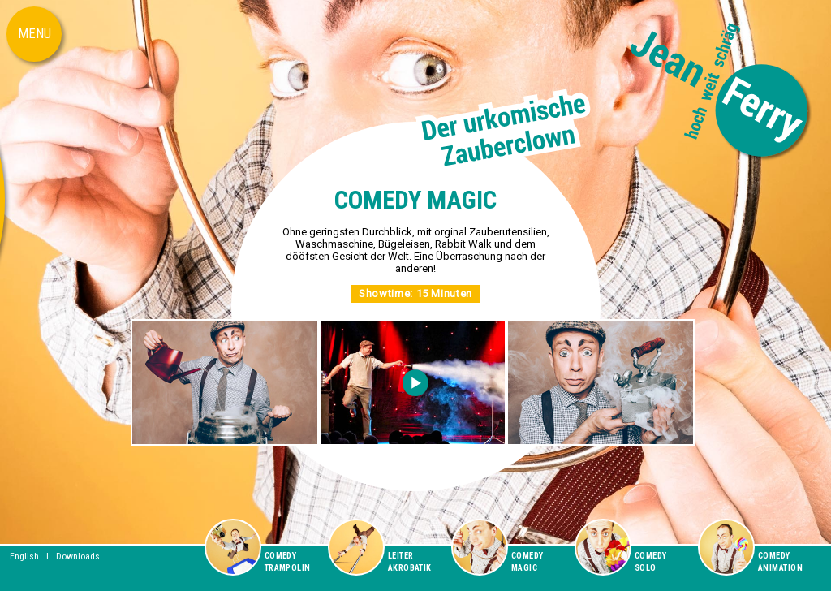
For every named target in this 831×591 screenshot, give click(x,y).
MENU (34, 33)
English (24, 556)
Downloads (78, 556)
